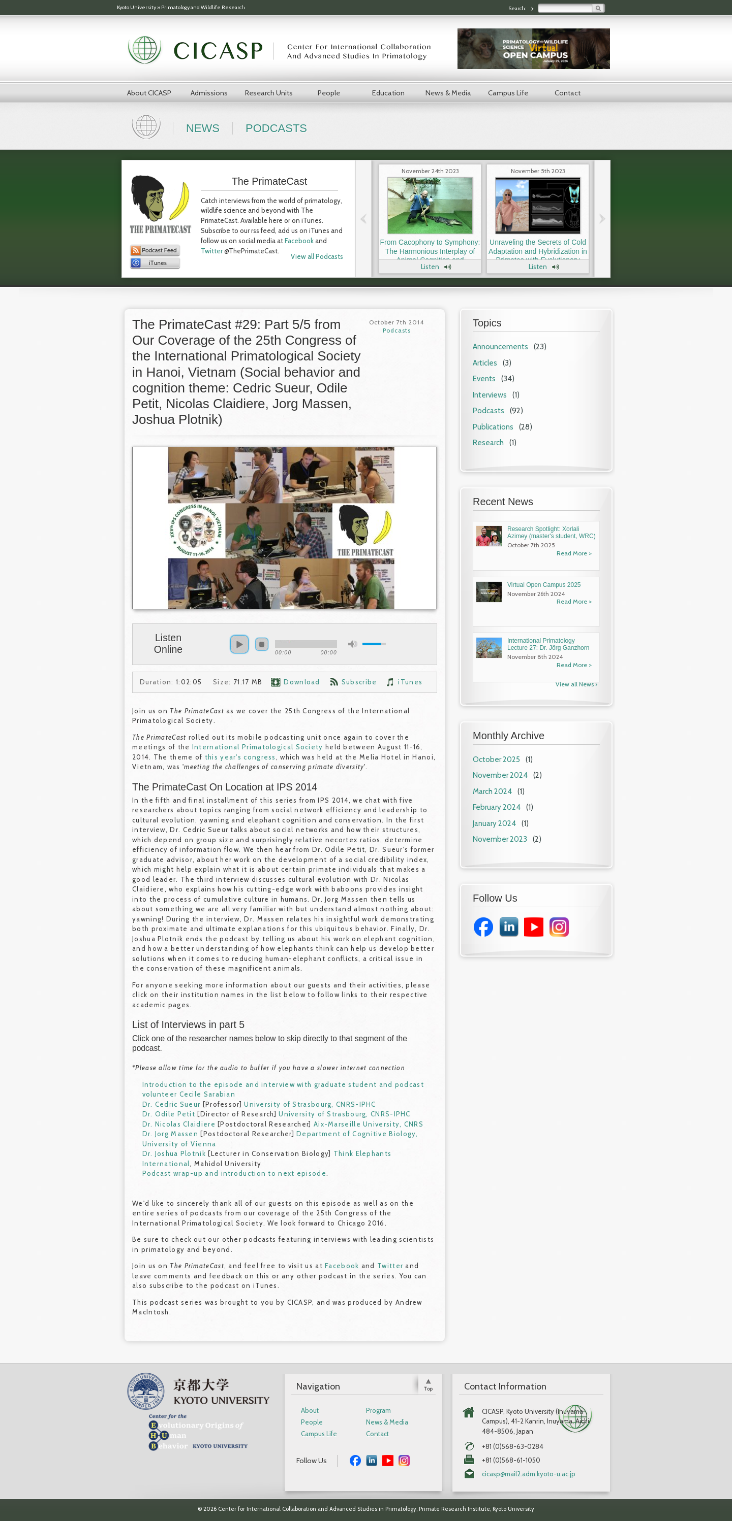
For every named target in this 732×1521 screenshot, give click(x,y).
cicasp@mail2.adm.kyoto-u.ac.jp (528, 1474)
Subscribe (359, 682)
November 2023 (500, 839)
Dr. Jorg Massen (170, 1134)
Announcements (500, 346)
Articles (485, 363)
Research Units (269, 92)
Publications (493, 427)
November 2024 (500, 775)
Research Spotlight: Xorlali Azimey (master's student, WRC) (551, 532)
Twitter (212, 251)
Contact (568, 92)
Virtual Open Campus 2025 (544, 584)
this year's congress (240, 757)
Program (378, 1410)
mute (352, 644)
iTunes (410, 682)
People (329, 92)
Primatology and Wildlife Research (203, 7)
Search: (518, 8)
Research (488, 442)
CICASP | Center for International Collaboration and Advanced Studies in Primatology (284, 51)
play (239, 644)
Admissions (209, 92)
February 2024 (497, 807)
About (310, 1410)
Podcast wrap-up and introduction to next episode (234, 1173)
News (203, 128)
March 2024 (492, 791)
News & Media (448, 92)
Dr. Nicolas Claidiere (179, 1124)
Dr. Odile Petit (169, 1114)
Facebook (299, 241)
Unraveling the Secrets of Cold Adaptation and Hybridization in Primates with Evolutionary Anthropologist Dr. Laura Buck (538, 255)
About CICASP (149, 92)
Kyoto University (136, 7)
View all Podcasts (317, 256)
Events (484, 378)
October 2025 (496, 759)
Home (147, 126)
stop (262, 644)
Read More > (574, 553)
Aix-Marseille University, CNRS (368, 1124)
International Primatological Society (257, 747)
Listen (430, 266)
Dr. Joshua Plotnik (174, 1153)
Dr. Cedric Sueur (171, 1104)
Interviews (490, 395)
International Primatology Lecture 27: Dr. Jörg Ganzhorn (548, 644)
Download (302, 682)
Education (388, 92)
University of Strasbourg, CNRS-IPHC (310, 1104)
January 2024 (494, 823)
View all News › (576, 684)
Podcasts (276, 128)
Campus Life (508, 92)
